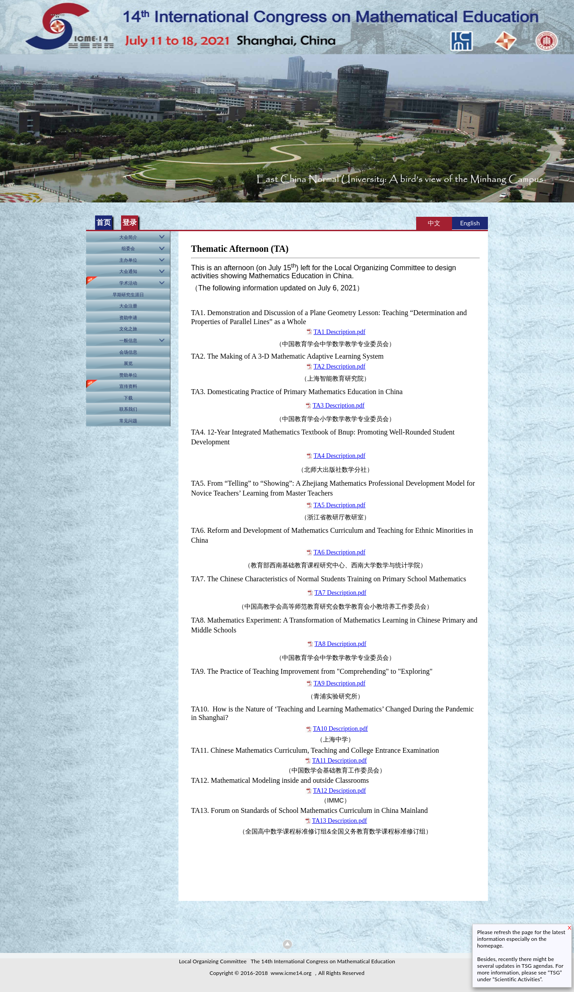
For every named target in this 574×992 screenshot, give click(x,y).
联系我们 (128, 409)
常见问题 (128, 420)
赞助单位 (128, 374)
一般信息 (128, 340)
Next (565, 124)
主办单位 (128, 260)
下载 (128, 397)
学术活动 (128, 282)
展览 (128, 363)
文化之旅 (128, 328)
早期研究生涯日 (128, 294)
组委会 (128, 248)
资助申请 (128, 317)
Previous (8, 124)
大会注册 (128, 305)
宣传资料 (128, 386)
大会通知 (128, 271)
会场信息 (128, 352)
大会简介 (128, 237)
